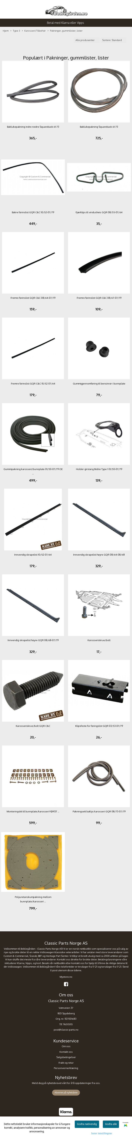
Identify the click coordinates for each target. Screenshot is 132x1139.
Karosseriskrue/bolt (99, 640)
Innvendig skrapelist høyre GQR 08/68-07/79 (33, 640)
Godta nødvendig (87, 1124)
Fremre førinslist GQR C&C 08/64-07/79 (33, 297)
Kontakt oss (66, 1051)
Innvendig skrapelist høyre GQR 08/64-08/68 (99, 554)
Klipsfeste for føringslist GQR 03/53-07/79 (99, 725)
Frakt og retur (66, 1062)
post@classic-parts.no (66, 1029)
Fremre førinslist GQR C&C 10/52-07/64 (33, 383)
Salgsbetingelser (66, 1057)
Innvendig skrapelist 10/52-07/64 (33, 554)
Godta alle (111, 1124)
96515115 (68, 1024)
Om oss (66, 1046)
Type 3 (15, 31)
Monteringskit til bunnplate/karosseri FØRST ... (33, 811)
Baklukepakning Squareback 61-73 (99, 126)
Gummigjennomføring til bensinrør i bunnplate (99, 383)
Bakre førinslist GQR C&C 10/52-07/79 (33, 212)
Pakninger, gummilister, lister (65, 31)
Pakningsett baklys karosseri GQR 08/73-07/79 (99, 811)
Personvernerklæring (66, 1068)
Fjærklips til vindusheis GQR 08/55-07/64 (99, 212)
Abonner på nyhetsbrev (66, 1092)
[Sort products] (113, 40)
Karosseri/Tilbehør (34, 31)
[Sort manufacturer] (87, 40)
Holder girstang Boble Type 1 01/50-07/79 (99, 469)
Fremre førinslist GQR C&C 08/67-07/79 (99, 297)
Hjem (6, 30)
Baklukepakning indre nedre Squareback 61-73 (33, 126)
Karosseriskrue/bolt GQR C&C (33, 725)
